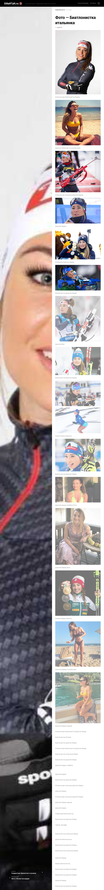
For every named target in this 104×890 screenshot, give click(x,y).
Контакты (93, 3)
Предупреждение (83, 3)
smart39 (59, 27)
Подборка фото (60, 10)
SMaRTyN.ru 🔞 (13, 3)
